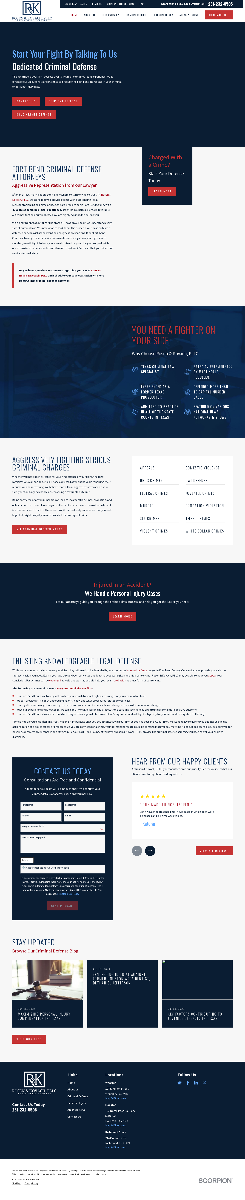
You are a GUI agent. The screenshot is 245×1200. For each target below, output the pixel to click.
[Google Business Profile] (179, 1083)
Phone (19, 815)
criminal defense (137, 670)
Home (71, 1082)
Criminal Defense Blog (121, 3)
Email (62, 815)
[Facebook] (188, 1083)
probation (120, 680)
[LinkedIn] (196, 1083)
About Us (72, 1089)
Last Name (65, 804)
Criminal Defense (63, 101)
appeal (212, 675)
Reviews (97, 3)
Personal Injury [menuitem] (163, 15)
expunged (55, 680)
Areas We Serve (76, 1109)
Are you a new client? (27, 826)
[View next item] (144, 851)
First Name (22, 804)
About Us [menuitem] (90, 15)
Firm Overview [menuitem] (111, 15)
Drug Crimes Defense (34, 114)
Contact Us (26, 101)
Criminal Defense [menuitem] (136, 15)
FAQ (142, 3)
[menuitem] (16, 1183)
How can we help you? (27, 837)
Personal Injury (76, 1103)
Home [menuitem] (75, 15)
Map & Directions (115, 1098)
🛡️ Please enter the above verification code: (40, 867)
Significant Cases (76, 3)
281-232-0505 (220, 4)
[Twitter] (204, 1083)
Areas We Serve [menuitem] (189, 15)
